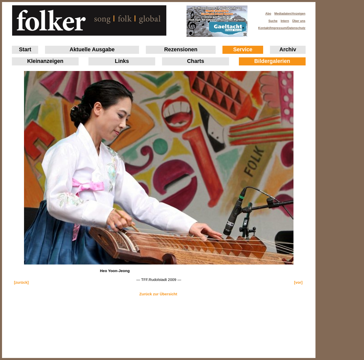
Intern (285, 21)
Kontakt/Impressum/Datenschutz (280, 26)
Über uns (298, 21)
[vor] (298, 282)
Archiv (287, 49)
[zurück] (21, 282)
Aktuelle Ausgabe (92, 49)
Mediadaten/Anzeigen (289, 13)
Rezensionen (180, 49)
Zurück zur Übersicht (158, 294)
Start (25, 49)
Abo (268, 13)
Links (122, 61)
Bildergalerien (272, 61)
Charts (195, 61)
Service (243, 49)
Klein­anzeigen (45, 61)
